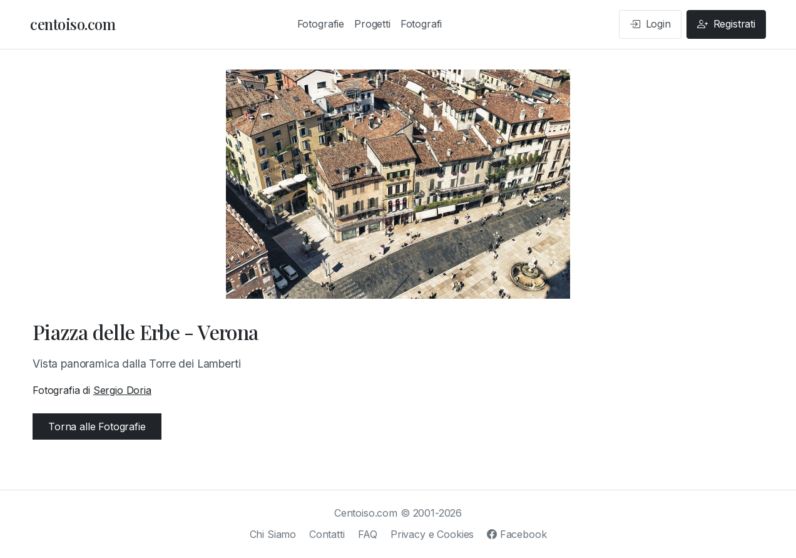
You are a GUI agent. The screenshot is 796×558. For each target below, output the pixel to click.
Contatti (327, 534)
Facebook (516, 534)
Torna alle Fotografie (97, 426)
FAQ (368, 534)
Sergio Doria (122, 390)
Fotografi (421, 24)
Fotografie (320, 24)
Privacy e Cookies (432, 534)
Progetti (372, 24)
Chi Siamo (273, 534)
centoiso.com (72, 24)
